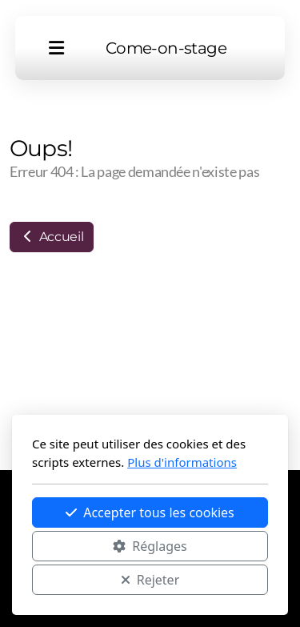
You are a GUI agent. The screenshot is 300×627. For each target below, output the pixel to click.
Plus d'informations (182, 462)
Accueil (51, 236)
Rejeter (150, 580)
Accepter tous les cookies (150, 512)
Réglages (149, 546)
